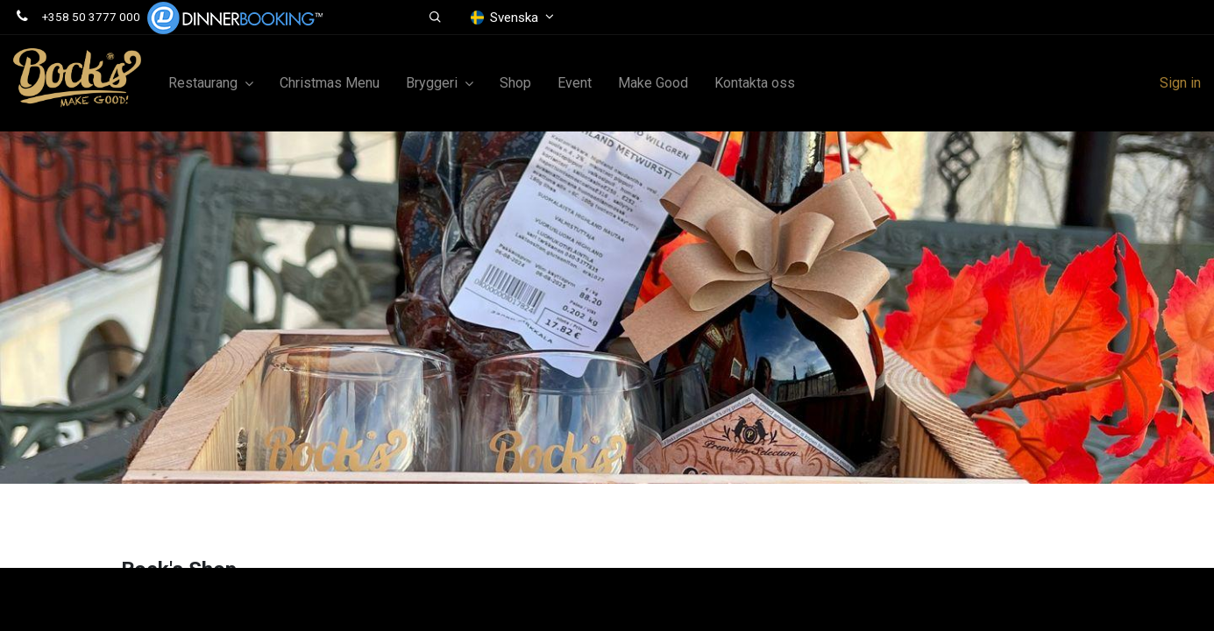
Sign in (1180, 82)
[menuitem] (329, 83)
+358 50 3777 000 (91, 17)
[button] (436, 17)
